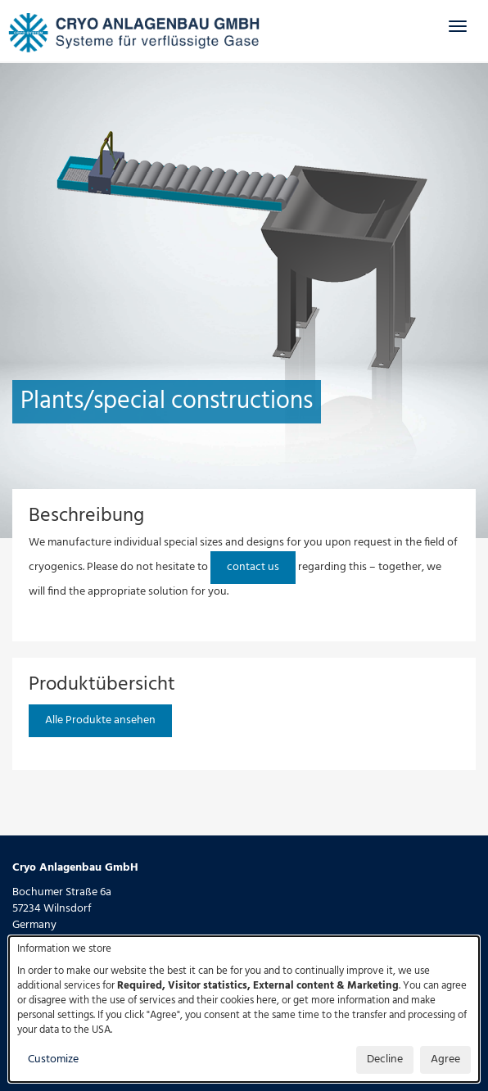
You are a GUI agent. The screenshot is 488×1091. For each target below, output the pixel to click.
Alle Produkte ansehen (100, 720)
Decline (385, 1059)
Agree (445, 1059)
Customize (53, 1059)
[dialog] (244, 1009)
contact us (253, 567)
